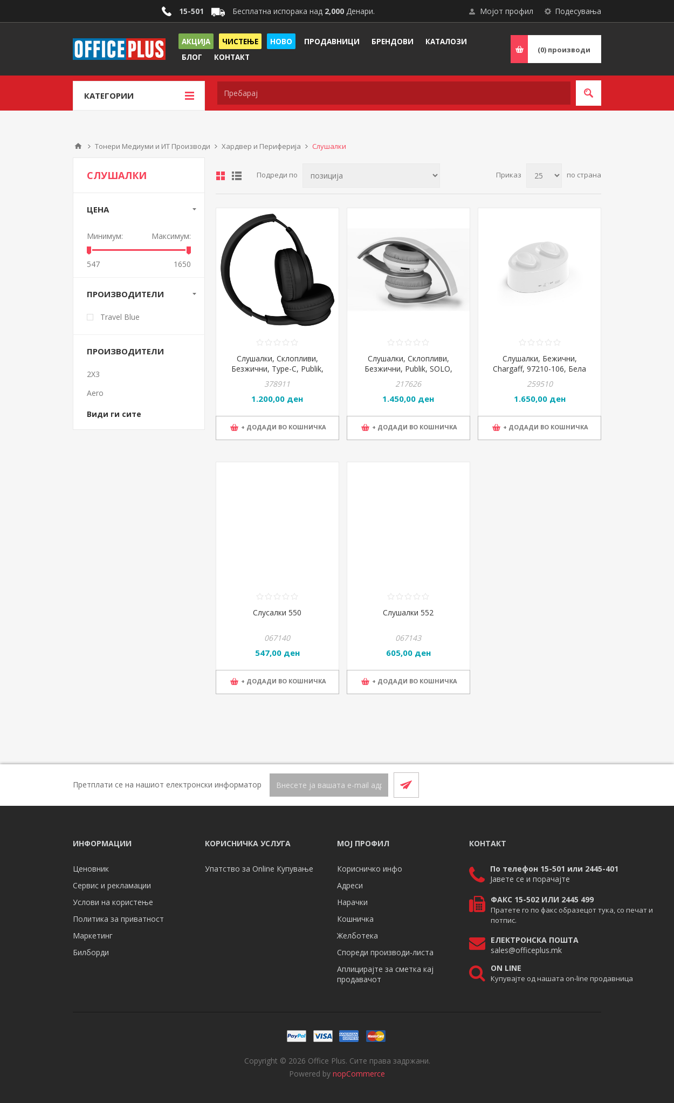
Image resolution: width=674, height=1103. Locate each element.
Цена (98, 209)
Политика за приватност (118, 919)
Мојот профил (506, 11)
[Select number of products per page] (544, 175)
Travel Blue (120, 317)
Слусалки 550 (277, 612)
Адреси (350, 885)
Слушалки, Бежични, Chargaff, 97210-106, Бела (539, 363)
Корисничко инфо (369, 869)
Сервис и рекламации (112, 885)
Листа (237, 176)
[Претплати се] (329, 785)
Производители (125, 294)
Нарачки (352, 902)
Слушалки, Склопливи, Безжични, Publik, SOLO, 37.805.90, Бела (408, 368)
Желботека (357, 935)
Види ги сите (114, 414)
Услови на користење (113, 902)
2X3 (93, 374)
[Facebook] (562, 784)
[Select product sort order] (371, 175)
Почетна (78, 146)
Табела (220, 176)
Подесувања (578, 11)
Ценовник (91, 869)
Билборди (91, 952)
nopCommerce (359, 1073)
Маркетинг (93, 935)
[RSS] (588, 784)
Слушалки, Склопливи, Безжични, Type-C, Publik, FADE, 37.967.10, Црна (277, 368)
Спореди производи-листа (385, 952)
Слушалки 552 (408, 612)
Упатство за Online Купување (259, 869)
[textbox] (393, 93)
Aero (95, 393)
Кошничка (355, 919)
